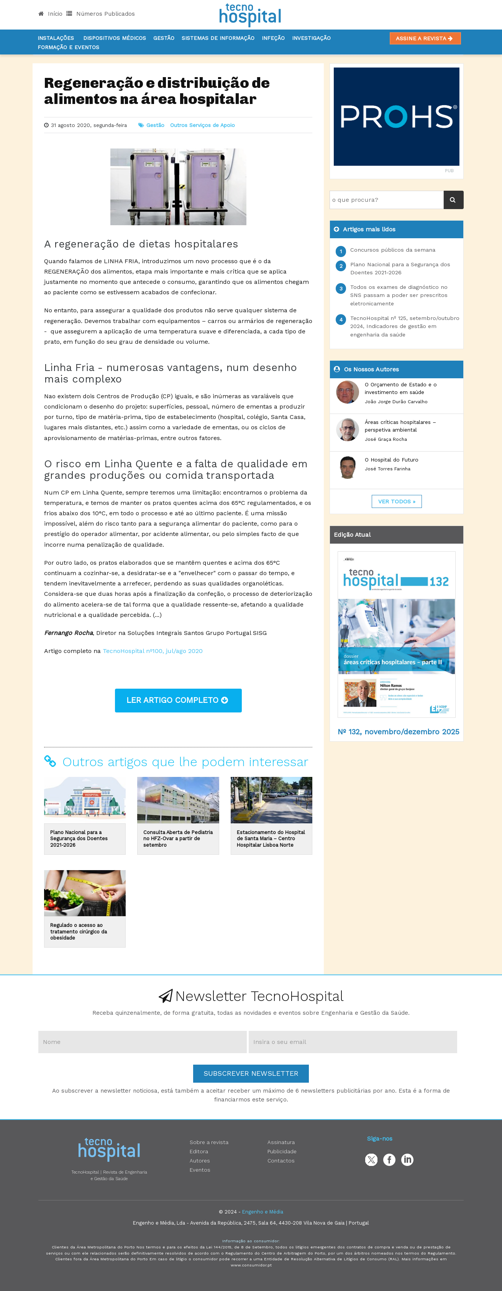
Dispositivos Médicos (114, 38)
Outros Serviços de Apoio (202, 125)
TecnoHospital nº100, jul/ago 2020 (153, 651)
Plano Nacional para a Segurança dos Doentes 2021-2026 (79, 838)
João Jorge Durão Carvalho (396, 401)
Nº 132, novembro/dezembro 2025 (398, 731)
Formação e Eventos (68, 47)
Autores (200, 1160)
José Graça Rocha (386, 439)
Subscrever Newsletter (251, 1073)
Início (50, 13)
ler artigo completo (178, 700)
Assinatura (281, 1142)
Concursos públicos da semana (392, 250)
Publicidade (282, 1151)
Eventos (200, 1170)
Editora (199, 1151)
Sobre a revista (209, 1142)
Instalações (56, 38)
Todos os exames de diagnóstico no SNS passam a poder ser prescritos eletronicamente (399, 295)
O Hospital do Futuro (391, 460)
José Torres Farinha (387, 469)
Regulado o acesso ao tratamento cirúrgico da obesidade (78, 931)
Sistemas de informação (218, 38)
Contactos (281, 1160)
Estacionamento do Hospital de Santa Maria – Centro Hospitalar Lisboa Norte (271, 838)
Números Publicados (100, 13)
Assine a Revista (425, 38)
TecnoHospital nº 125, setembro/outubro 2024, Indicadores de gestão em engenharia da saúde (404, 326)
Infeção (273, 38)
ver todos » (396, 501)
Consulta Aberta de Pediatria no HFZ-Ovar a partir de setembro (178, 838)
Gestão (163, 38)
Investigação (311, 38)
